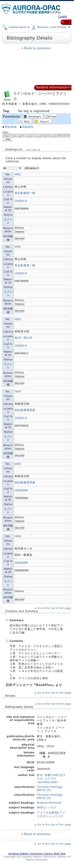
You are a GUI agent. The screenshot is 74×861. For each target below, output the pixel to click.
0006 (18, 536)
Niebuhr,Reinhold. (49, 802)
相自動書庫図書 (25, 410)
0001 (18, 174)
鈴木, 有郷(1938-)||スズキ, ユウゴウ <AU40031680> (51, 778)
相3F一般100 (23, 337)
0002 (18, 246)
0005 (18, 463)
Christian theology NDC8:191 (50, 788)
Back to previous (37, 48)
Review (11, 127)
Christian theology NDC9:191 (50, 796)
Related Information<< (53, 87)
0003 (18, 319)
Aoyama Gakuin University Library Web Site (37, 853)
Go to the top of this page (54, 608)
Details (28, 127)
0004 (18, 391)
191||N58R (21, 490)
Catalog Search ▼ (16, 26)
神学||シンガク (46, 807)
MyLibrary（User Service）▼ (50, 26)
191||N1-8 (21, 200)
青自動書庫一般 (25, 193)
